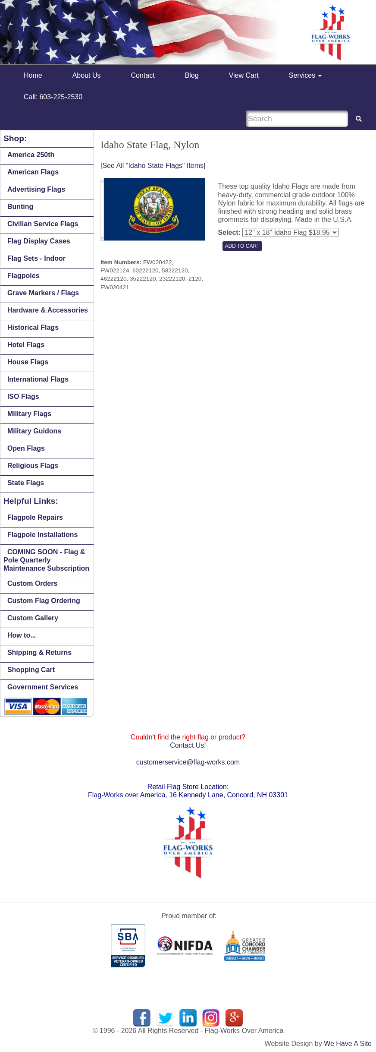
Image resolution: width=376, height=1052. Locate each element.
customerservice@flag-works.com (188, 762)
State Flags (25, 483)
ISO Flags (23, 396)
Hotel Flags (25, 344)
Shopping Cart (31, 669)
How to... (21, 635)
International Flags (38, 379)
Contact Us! (188, 745)
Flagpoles (23, 275)
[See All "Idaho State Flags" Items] (152, 165)
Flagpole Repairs (35, 517)
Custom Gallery (32, 618)
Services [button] (305, 75)
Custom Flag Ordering (43, 600)
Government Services (42, 687)
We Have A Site (348, 1043)
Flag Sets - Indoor (36, 258)
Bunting (20, 206)
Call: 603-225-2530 (53, 97)
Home (33, 75)
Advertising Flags (36, 189)
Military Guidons (34, 431)
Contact (143, 75)
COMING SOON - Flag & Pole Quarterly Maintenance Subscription (46, 560)
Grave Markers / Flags (43, 293)
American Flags (33, 172)
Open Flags (26, 448)
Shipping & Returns (39, 652)
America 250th (30, 154)
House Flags (27, 362)
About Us (86, 75)
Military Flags (29, 413)
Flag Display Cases (38, 241)
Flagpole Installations (42, 534)
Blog (192, 75)
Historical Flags (33, 327)
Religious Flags (32, 465)
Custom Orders (32, 583)
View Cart (244, 75)
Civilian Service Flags (42, 223)
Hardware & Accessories (47, 310)
